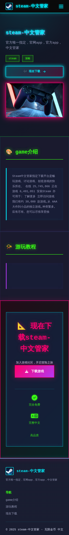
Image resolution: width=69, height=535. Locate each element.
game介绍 (12, 500)
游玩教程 (11, 506)
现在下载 (11, 513)
